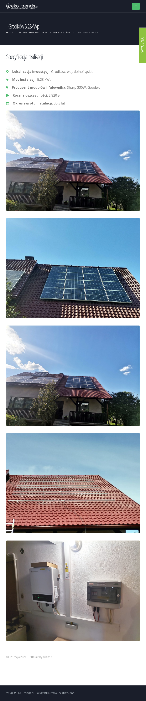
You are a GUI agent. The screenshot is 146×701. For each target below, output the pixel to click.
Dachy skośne (43, 657)
